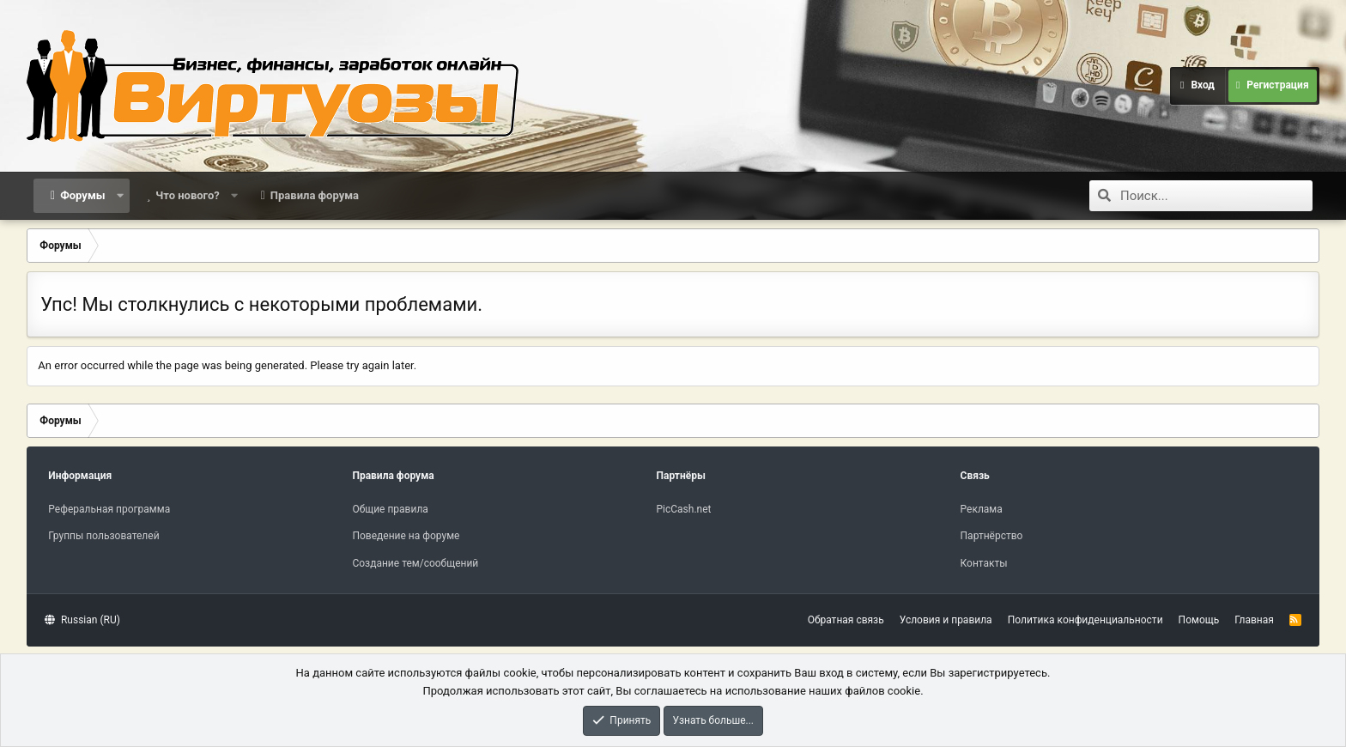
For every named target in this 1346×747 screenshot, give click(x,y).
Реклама (982, 509)
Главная (1254, 620)
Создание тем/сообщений (415, 563)
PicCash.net (683, 509)
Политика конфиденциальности (1085, 620)
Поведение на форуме (405, 536)
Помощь (1199, 620)
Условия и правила (946, 620)
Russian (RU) (82, 620)
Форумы (82, 195)
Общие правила (389, 509)
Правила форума (314, 195)
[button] (120, 196)
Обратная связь (846, 620)
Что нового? (187, 195)
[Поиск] (1216, 195)
